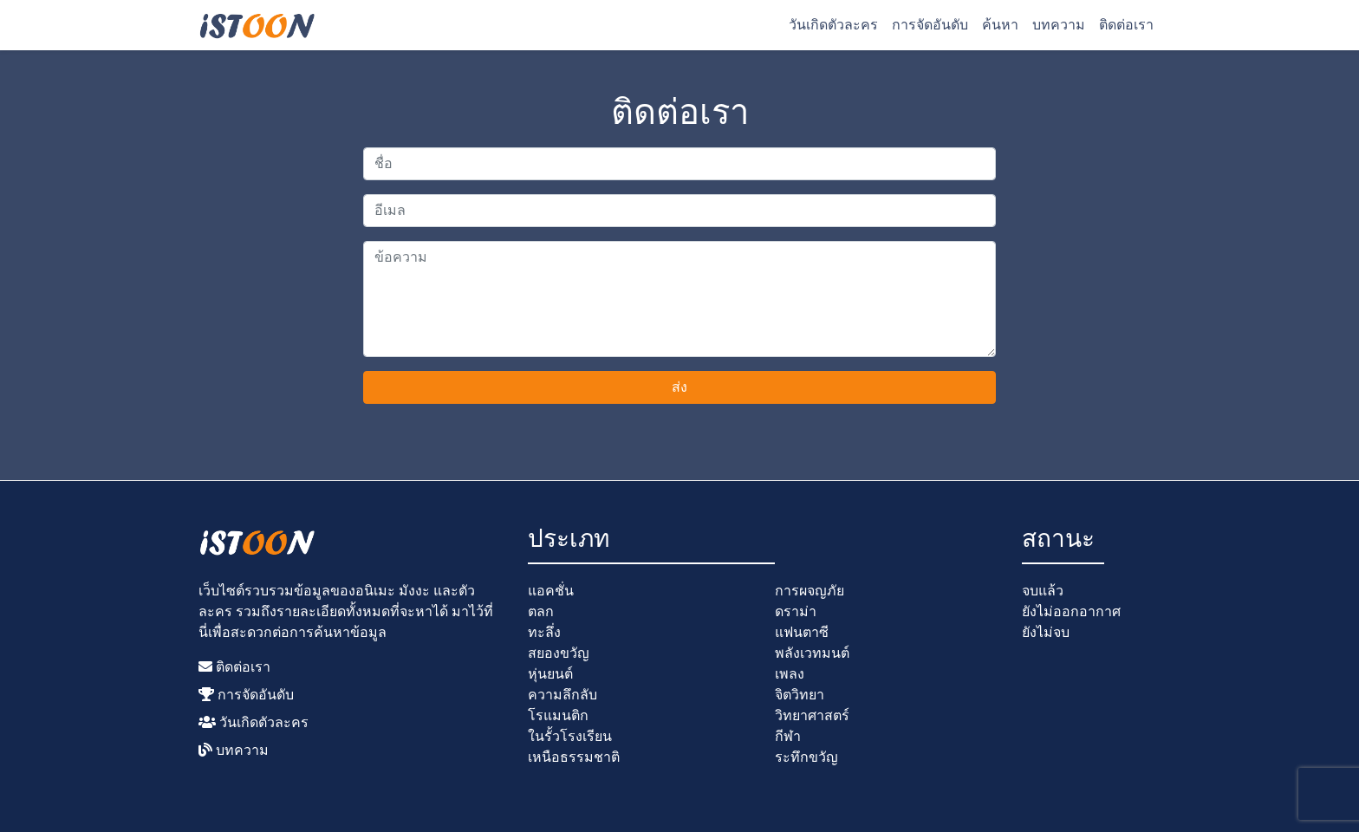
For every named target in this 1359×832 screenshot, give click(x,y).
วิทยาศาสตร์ (812, 715)
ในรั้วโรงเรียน (570, 736)
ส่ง (679, 387)
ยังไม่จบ (1046, 632)
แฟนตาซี (802, 632)
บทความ (1058, 24)
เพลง (789, 674)
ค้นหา (1000, 24)
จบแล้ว (1042, 590)
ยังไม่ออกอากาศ (1071, 611)
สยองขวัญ (558, 653)
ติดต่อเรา (1126, 24)
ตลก (541, 611)
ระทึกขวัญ (806, 757)
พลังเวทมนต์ (812, 653)
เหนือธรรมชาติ (574, 757)
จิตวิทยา (799, 694)
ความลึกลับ (562, 694)
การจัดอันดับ (930, 24)
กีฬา (788, 736)
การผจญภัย (809, 590)
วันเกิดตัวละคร (833, 24)
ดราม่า (795, 611)
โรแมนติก (558, 715)
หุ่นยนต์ (550, 674)
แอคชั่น (551, 590)
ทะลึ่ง (544, 632)
